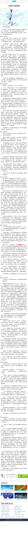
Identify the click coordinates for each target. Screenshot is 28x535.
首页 (1, 3)
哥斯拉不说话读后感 (5, 511)
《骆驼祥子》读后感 (5, 507)
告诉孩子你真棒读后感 (5, 514)
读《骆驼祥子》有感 (18, 506)
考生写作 (6, 3)
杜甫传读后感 (17, 513)
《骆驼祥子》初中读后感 (6, 509)
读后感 (12, 3)
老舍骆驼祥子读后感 (5, 506)
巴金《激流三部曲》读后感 (19, 511)
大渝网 (12, 519)
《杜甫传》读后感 (4, 513)
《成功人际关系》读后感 (19, 514)
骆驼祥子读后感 (17, 507)
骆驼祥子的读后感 (17, 509)
